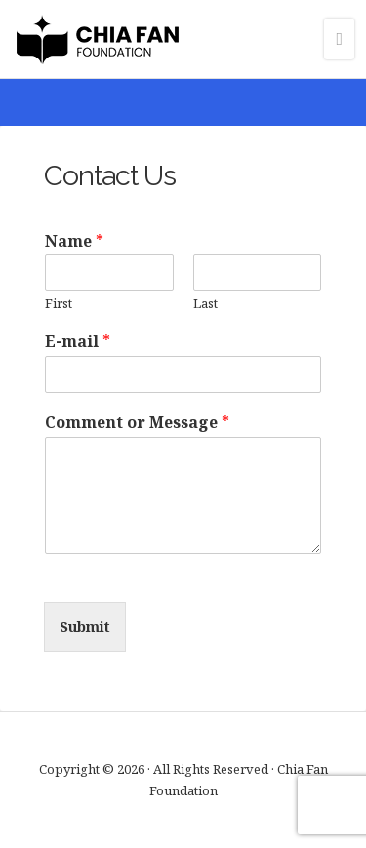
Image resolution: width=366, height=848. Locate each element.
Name (74, 241)
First (58, 303)
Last (205, 303)
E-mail (77, 341)
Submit (85, 626)
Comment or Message (137, 422)
